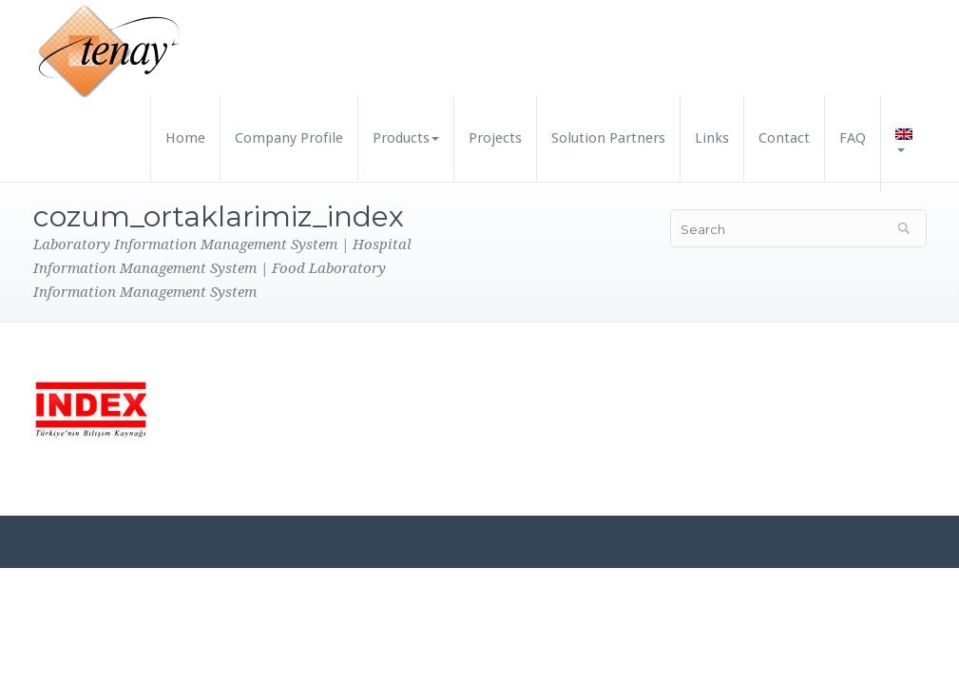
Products (406, 138)
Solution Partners (608, 138)
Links (712, 138)
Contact (784, 138)
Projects (495, 138)
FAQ (852, 138)
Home (185, 138)
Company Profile (289, 138)
